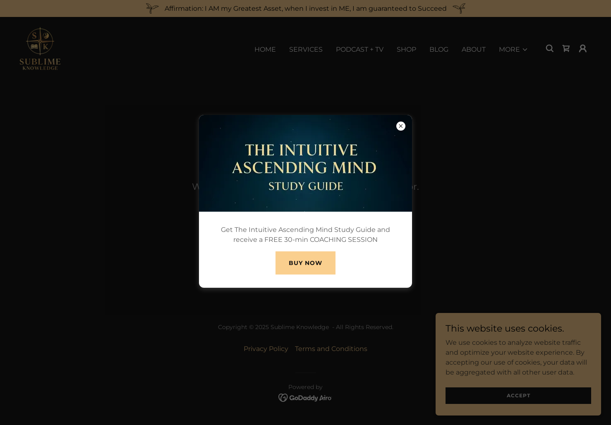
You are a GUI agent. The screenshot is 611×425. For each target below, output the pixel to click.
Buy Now (305, 263)
